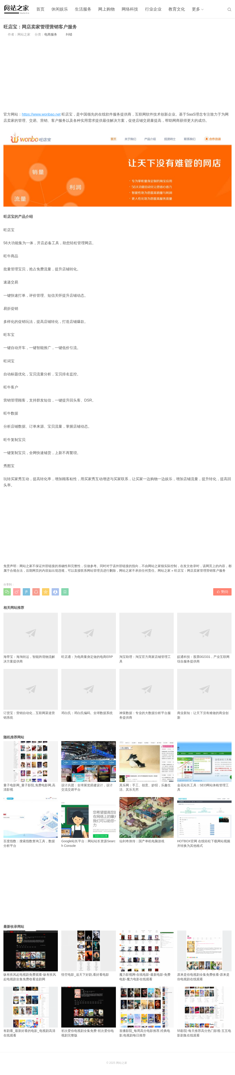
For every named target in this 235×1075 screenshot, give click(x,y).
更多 (196, 9)
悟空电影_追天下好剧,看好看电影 (88, 953)
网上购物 (106, 9)
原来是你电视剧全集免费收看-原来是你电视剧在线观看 (204, 956)
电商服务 (50, 34)
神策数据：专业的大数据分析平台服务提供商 (146, 694)
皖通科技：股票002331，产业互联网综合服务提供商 (204, 638)
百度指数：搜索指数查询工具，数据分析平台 (30, 822)
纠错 (69, 34)
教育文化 (176, 9)
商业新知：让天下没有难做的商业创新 (204, 694)
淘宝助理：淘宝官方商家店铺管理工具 (146, 638)
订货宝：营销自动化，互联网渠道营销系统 (30, 694)
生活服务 (83, 9)
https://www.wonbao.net (41, 114)
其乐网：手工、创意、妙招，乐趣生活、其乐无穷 (146, 766)
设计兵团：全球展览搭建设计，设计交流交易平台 (88, 766)
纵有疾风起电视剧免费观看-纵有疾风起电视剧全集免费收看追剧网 (30, 956)
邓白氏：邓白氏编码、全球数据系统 (88, 692)
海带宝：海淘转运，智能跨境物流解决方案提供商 (30, 638)
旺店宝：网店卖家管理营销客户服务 (200, 570)
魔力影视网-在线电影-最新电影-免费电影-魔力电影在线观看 (146, 956)
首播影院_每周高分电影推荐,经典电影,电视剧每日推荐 (146, 1012)
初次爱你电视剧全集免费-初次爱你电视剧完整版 (88, 1012)
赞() (222, 591)
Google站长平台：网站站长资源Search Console (88, 822)
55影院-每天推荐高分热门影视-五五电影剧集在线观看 (204, 1012)
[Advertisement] (117, 74)
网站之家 (164, 570)
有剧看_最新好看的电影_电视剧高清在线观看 (30, 1012)
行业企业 (153, 9)
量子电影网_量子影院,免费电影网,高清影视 (30, 766)
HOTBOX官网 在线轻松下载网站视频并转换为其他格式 (204, 822)
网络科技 (130, 9)
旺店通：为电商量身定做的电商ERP (88, 636)
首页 (40, 9)
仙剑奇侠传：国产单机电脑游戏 (146, 820)
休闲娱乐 (59, 9)
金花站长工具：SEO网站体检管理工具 (204, 766)
